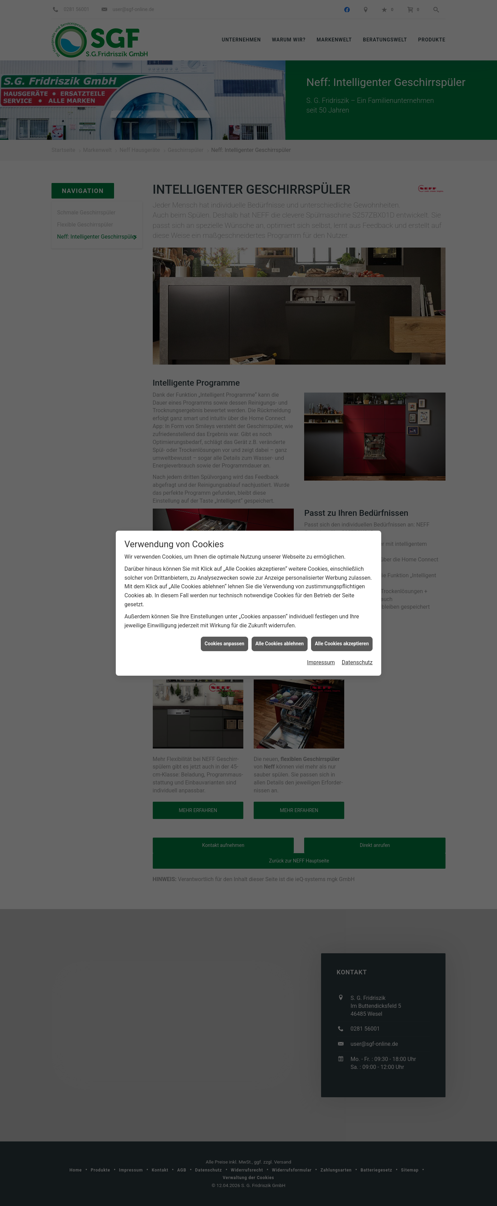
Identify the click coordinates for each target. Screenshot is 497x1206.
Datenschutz (357, 631)
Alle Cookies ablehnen (279, 612)
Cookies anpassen (224, 612)
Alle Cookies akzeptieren (342, 612)
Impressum (321, 631)
